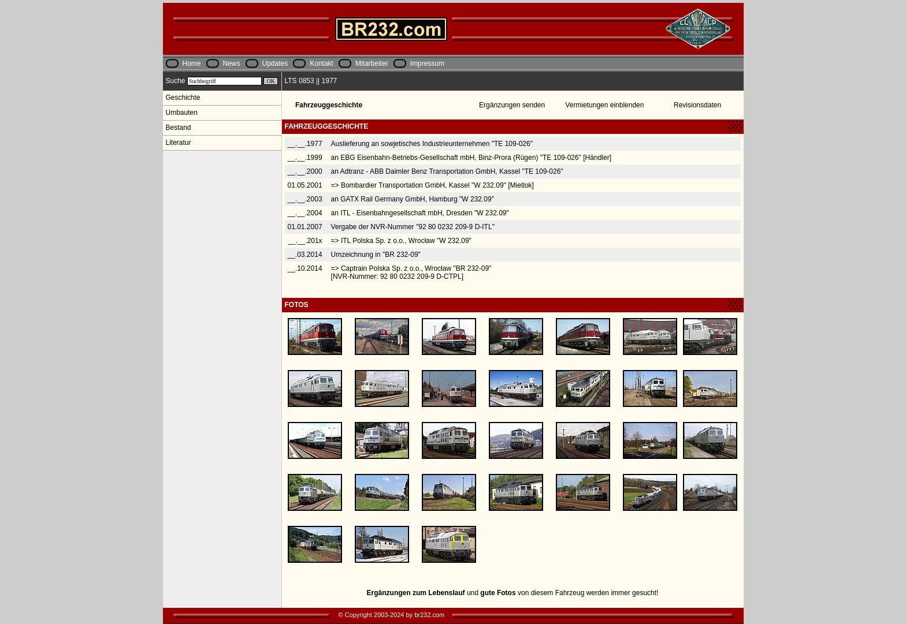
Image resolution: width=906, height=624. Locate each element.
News (231, 63)
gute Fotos (497, 593)
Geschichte (183, 98)
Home (192, 63)
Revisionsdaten (697, 105)
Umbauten (182, 113)
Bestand (178, 128)
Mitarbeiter (371, 63)
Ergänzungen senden (512, 105)
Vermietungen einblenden (604, 105)
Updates (275, 63)
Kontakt (321, 63)
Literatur (178, 143)
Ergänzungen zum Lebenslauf (416, 593)
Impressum (427, 63)
